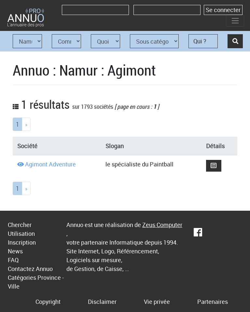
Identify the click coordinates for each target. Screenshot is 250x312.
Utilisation (21, 233)
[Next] (26, 124)
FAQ (13, 260)
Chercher (20, 225)
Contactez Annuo (30, 269)
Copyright (48, 301)
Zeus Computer (162, 225)
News (15, 251)
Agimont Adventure (50, 164)
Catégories (22, 277)
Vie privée (157, 301)
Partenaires (212, 301)
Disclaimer (102, 301)
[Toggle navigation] (235, 20)
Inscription (22, 242)
